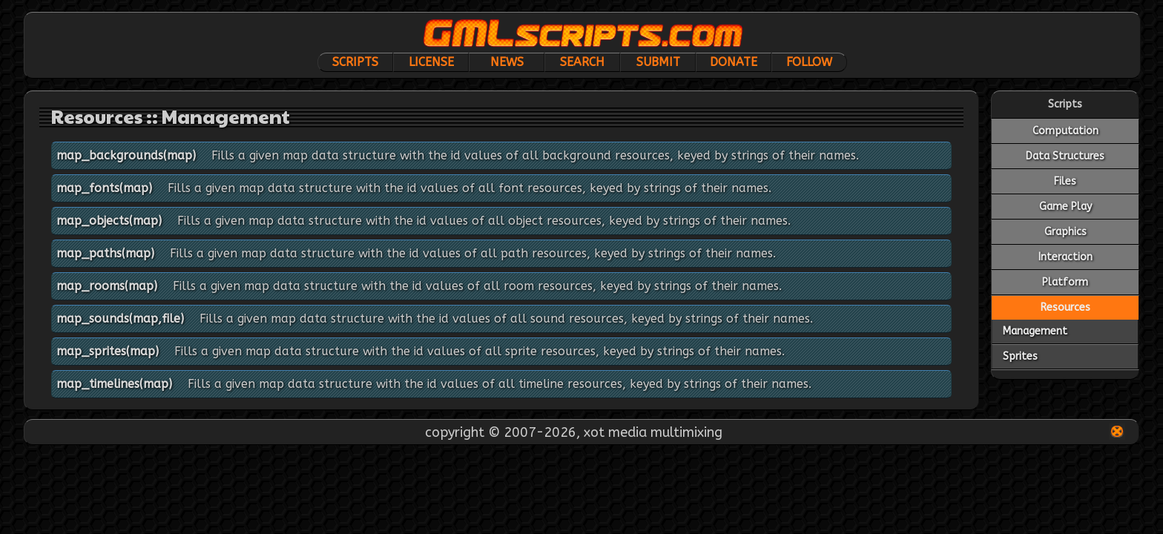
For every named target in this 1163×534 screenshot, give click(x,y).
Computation (1065, 131)
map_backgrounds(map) (126, 155)
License (431, 62)
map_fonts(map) (104, 188)
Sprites (1020, 356)
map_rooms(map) (106, 286)
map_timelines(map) (114, 384)
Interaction (1065, 257)
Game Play (1065, 206)
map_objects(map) (109, 221)
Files (1065, 181)
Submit (658, 62)
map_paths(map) (105, 253)
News (507, 62)
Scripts (355, 62)
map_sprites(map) (107, 351)
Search (582, 62)
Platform (1065, 282)
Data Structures (1065, 156)
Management (1035, 331)
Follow (809, 62)
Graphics (1065, 231)
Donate (733, 62)
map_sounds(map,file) (120, 319)
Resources (1065, 307)
